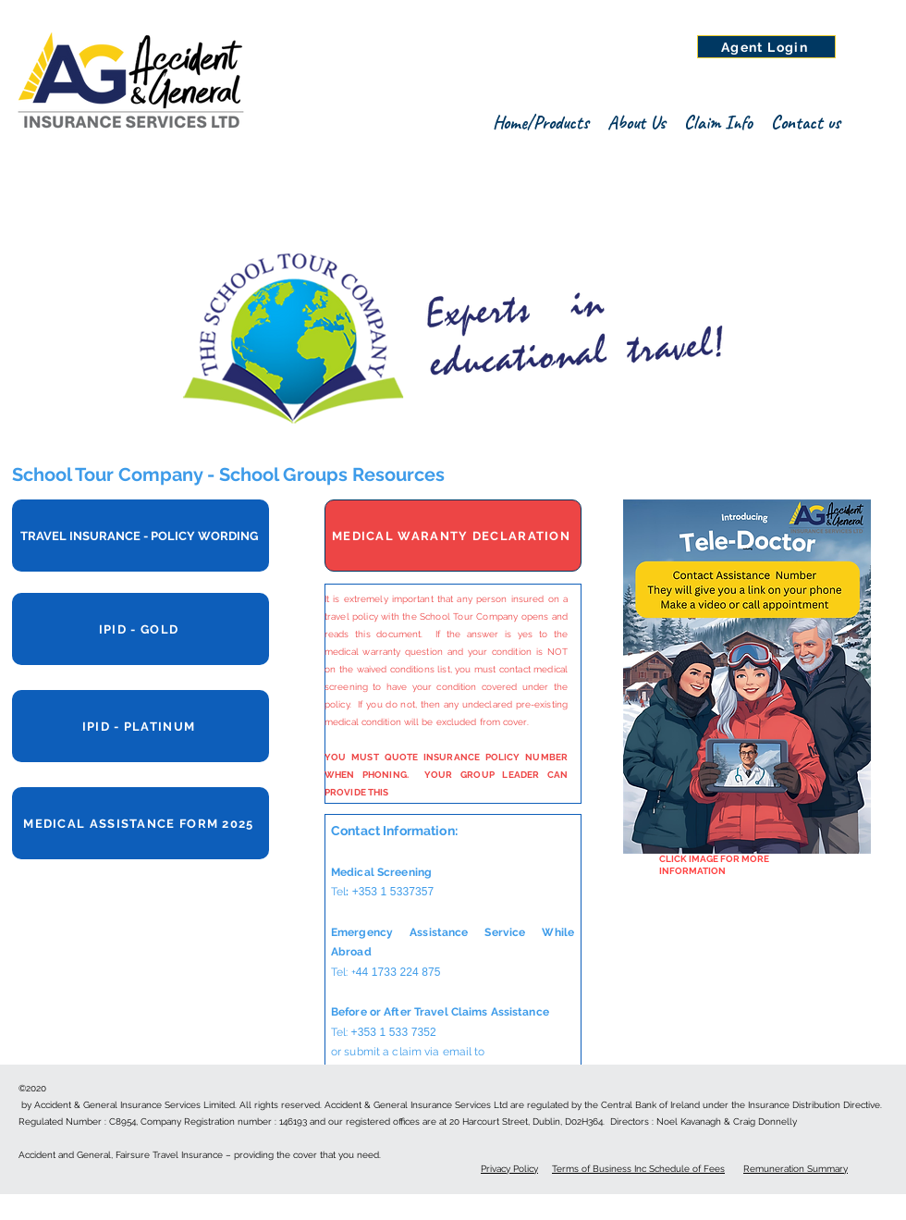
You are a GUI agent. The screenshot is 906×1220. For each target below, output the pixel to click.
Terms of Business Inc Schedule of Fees (638, 1169)
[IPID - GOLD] (140, 629)
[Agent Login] (766, 46)
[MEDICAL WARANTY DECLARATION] (453, 535)
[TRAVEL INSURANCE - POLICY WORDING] (140, 535)
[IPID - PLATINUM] (140, 726)
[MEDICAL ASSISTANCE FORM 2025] (140, 823)
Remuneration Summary (795, 1169)
